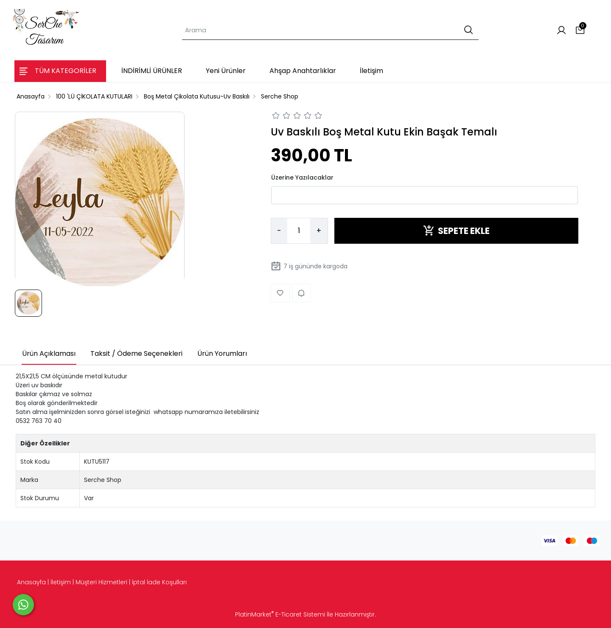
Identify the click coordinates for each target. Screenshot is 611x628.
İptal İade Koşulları (159, 582)
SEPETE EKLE (456, 231)
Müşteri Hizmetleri (101, 582)
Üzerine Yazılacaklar (302, 177)
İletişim (60, 582)
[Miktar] (299, 231)
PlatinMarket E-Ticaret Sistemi (280, 614)
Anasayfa (31, 582)
